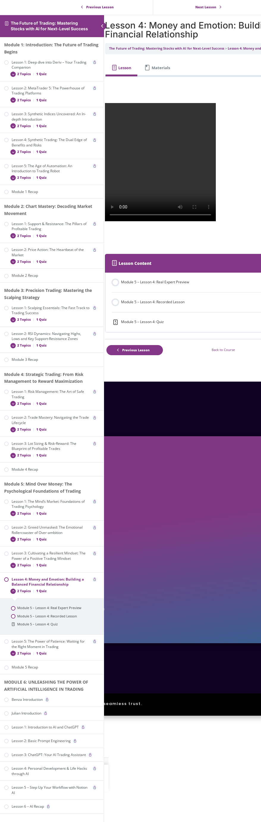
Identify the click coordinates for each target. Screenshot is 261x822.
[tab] (133, 68)
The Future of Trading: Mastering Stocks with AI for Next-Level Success (49, 25)
